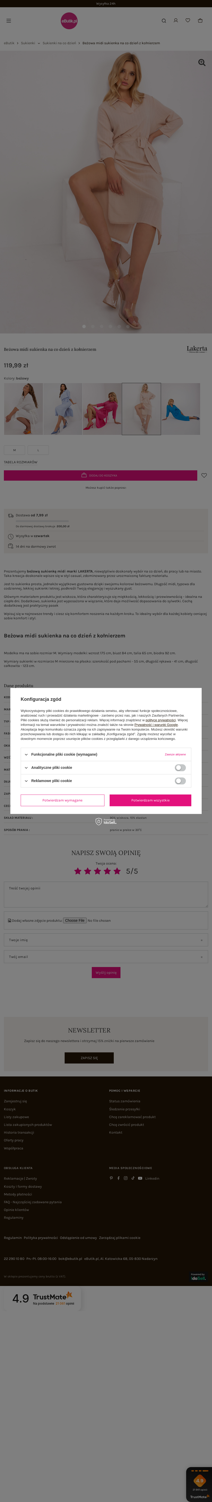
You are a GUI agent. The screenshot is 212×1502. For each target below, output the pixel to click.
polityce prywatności (161, 720)
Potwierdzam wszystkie (150, 800)
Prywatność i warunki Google (156, 725)
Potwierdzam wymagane (62, 800)
